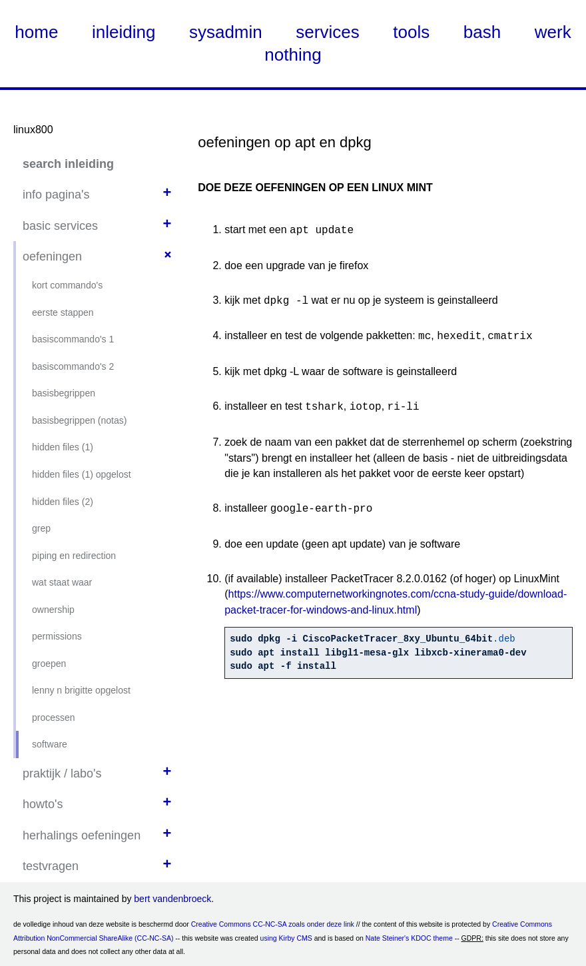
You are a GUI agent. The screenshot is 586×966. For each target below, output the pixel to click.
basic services (60, 226)
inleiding (123, 32)
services (327, 32)
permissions (57, 636)
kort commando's (67, 285)
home (36, 32)
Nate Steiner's (388, 938)
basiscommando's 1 (73, 339)
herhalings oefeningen (82, 835)
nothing (292, 55)
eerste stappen (63, 312)
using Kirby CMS (286, 938)
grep (41, 528)
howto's (43, 804)
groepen (49, 663)
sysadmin (225, 32)
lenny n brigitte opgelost (81, 690)
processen (53, 717)
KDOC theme (431, 938)
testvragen (51, 866)
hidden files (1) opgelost (81, 474)
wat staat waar (62, 582)
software (49, 744)
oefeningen (52, 256)
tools (411, 32)
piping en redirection (74, 555)
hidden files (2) (62, 501)
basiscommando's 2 (73, 366)
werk (553, 32)
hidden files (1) (62, 447)
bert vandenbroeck (172, 898)
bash (482, 32)
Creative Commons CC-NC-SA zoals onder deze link (272, 924)
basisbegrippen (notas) (79, 420)
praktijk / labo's (62, 773)
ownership (53, 609)
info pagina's (56, 194)
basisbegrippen (63, 393)
